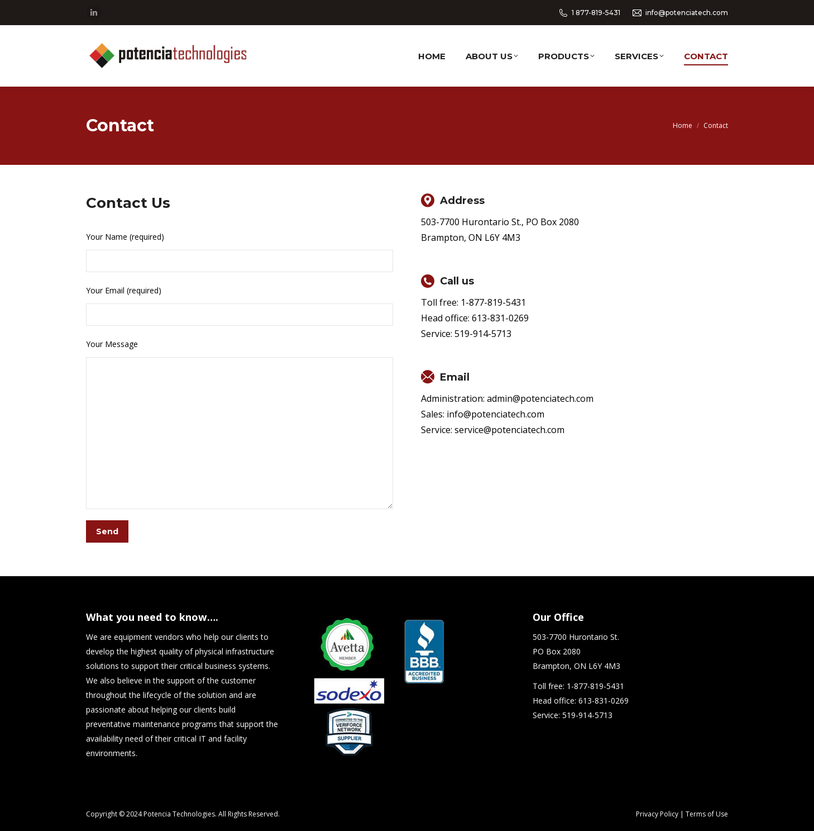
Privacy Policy (657, 814)
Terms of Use (707, 814)
